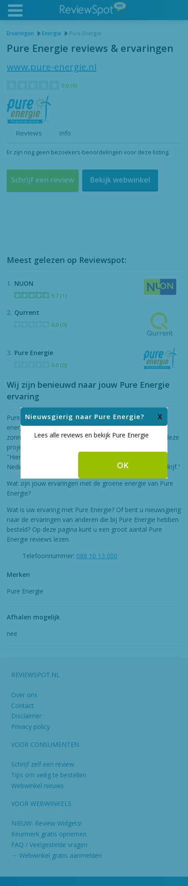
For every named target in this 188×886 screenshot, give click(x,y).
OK (123, 433)
